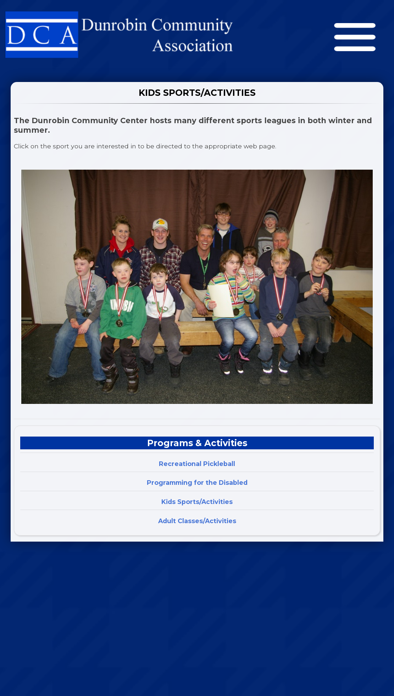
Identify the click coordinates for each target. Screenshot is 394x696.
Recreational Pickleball (197, 463)
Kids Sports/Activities (197, 501)
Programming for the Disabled (197, 482)
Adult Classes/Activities (197, 521)
